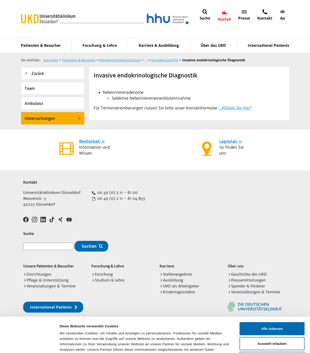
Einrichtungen (39, 274)
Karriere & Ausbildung (159, 45)
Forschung (104, 274)
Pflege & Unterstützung (48, 280)
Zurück (37, 73)
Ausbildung (173, 280)
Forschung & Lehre (99, 45)
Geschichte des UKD (249, 274)
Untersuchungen (40, 118)
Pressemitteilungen (248, 280)
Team (30, 88)
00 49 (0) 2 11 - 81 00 (117, 192)
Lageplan (228, 141)
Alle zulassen (272, 293)
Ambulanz (34, 103)
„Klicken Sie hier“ (236, 108)
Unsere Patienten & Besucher (48, 266)
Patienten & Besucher (41, 45)
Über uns (236, 266)
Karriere (167, 266)
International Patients (268, 45)
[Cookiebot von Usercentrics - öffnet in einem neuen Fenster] (29, 344)
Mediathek (89, 141)
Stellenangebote (177, 274)
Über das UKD (213, 45)
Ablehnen (272, 323)
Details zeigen (241, 344)
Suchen (89, 246)
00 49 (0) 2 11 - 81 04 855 (120, 198)
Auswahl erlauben (272, 308)
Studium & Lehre (109, 280)
